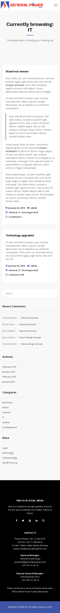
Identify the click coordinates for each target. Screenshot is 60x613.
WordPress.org (9, 462)
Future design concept (30, 337)
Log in (5, 447)
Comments (9, 457)
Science (6, 422)
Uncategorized (30, 212)
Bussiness (7, 402)
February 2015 (9, 376)
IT (19, 212)
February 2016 (9, 366)
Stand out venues (29, 317)
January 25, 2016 (16, 207)
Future (5, 407)
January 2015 (8, 381)
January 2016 (8, 371)
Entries (7, 452)
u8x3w (33, 207)
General (13, 212)
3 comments (15, 216)
